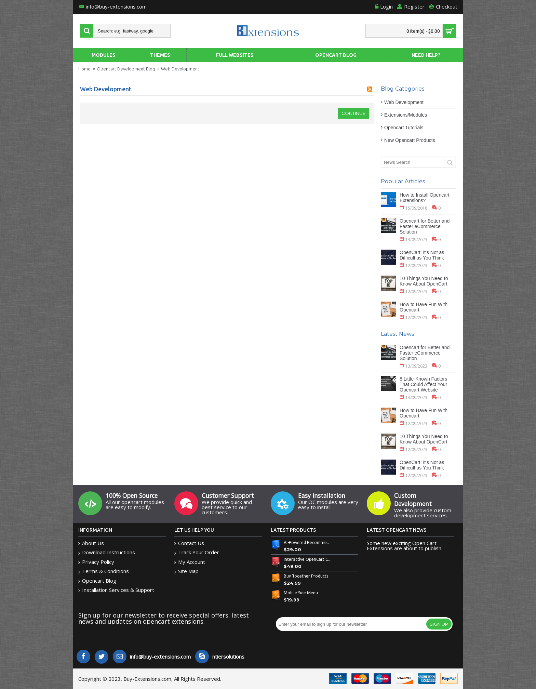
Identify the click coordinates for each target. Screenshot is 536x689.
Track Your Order (196, 552)
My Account (189, 562)
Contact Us (189, 543)
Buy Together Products (306, 576)
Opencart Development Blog (126, 68)
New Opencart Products (409, 140)
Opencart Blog (97, 580)
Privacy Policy (96, 562)
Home (84, 68)
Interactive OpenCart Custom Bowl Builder (308, 559)
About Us (91, 543)
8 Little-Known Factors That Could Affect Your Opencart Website (423, 384)
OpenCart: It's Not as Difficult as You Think (422, 255)
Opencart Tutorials (403, 127)
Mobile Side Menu (301, 593)
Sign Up (439, 624)
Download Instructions (106, 552)
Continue (353, 113)
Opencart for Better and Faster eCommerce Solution (425, 226)
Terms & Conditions (103, 571)
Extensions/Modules (405, 115)
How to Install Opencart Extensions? (425, 197)
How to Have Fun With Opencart (423, 307)
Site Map (186, 571)
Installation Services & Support (116, 590)
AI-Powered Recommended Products (308, 542)
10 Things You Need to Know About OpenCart (424, 281)
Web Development (180, 68)
